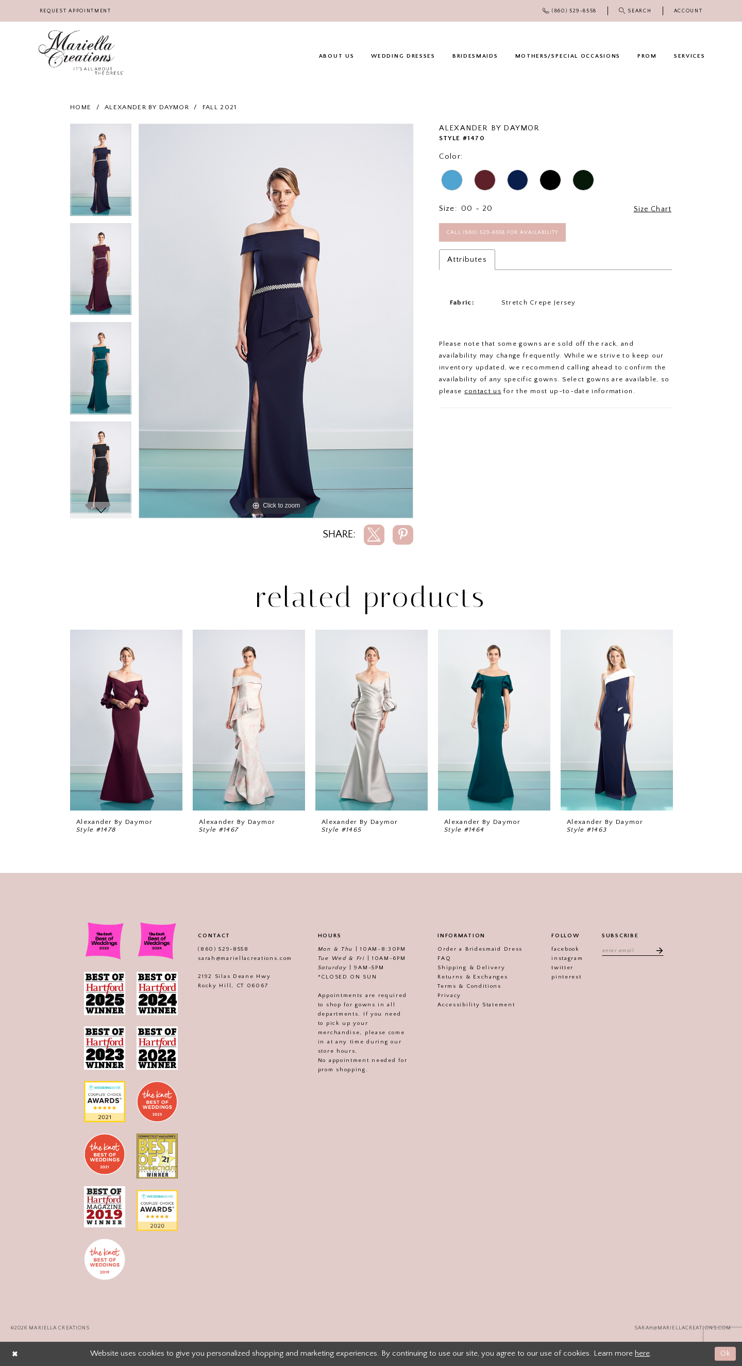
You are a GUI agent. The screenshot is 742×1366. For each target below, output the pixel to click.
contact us (482, 392)
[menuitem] (75, 11)
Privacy (448, 995)
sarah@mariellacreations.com (243, 958)
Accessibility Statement (474, 1005)
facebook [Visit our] (564, 949)
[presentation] (126, 720)
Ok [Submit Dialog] (725, 1353)
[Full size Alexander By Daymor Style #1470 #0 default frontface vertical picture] (276, 321)
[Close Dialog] (15, 1354)
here (642, 1353)
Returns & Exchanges (471, 977)
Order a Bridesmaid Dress (478, 949)
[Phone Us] (570, 11)
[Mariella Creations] (81, 52)
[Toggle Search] (635, 11)
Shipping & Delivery (469, 968)
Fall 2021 (220, 107)
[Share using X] (374, 535)
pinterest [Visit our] (565, 977)
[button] (688, 11)
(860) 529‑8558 (221, 949)
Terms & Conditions (468, 986)
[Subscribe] (658, 951)
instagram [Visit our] (565, 958)
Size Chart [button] (651, 209)
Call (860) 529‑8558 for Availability (507, 233)
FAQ (442, 958)
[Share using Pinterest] (403, 535)
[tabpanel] (100, 173)
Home (80, 107)
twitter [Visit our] (561, 968)
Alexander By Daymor (147, 107)
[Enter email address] (633, 951)
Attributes (467, 260)
